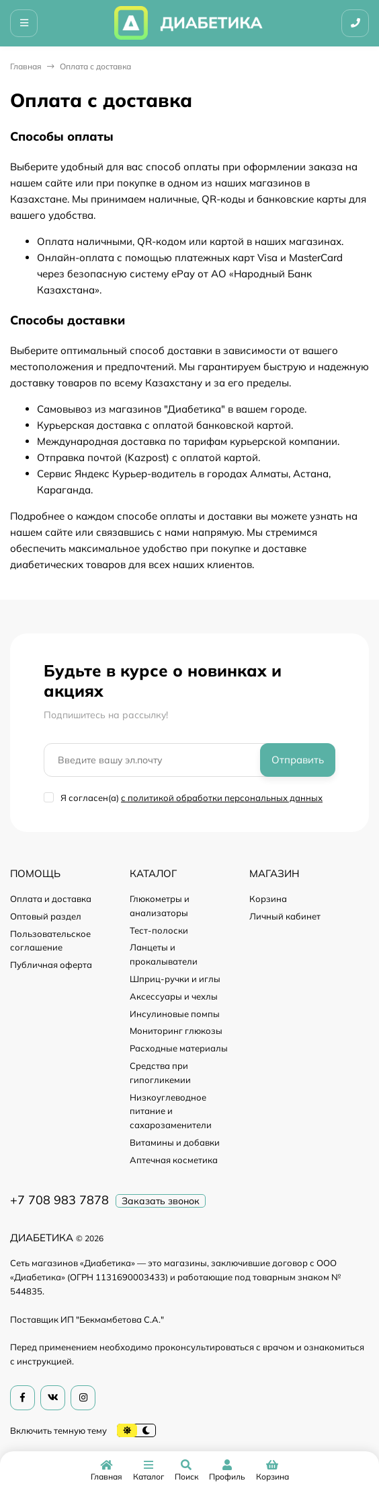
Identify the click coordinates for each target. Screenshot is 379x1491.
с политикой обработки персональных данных (222, 797)
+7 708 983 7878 (59, 1200)
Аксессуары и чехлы (174, 996)
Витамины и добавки (175, 1142)
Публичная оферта (51, 964)
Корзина (268, 898)
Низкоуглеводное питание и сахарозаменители (171, 1111)
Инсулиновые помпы (175, 1013)
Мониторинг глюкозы (176, 1030)
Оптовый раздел (45, 916)
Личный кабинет (285, 916)
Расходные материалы (179, 1048)
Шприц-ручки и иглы (175, 978)
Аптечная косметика (174, 1159)
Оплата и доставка (50, 898)
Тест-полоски (159, 930)
